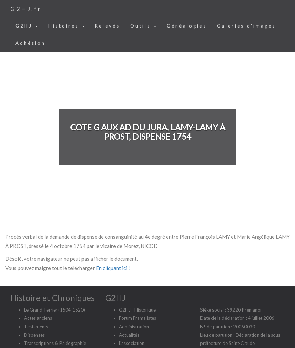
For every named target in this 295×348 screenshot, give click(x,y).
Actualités (129, 335)
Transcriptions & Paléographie (55, 343)
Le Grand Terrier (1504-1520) (54, 310)
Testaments (36, 326)
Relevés (107, 26)
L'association (131, 343)
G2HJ (26, 26)
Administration (134, 326)
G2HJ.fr (26, 8)
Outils (143, 26)
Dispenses (34, 335)
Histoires (66, 26)
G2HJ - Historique (137, 310)
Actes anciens (38, 318)
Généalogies (187, 26)
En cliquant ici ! (113, 268)
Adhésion (30, 43)
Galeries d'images (246, 26)
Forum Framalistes (137, 318)
